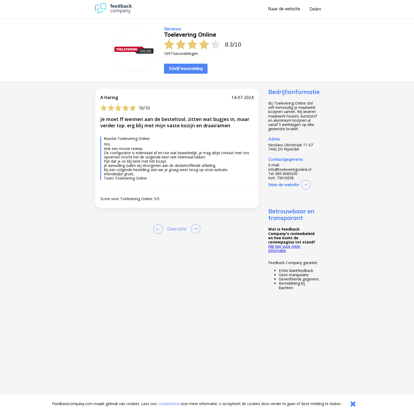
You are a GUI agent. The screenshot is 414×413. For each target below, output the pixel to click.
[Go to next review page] (194, 229)
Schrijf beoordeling (186, 68)
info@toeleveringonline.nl (289, 169)
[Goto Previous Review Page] (159, 229)
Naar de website (284, 9)
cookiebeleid (168, 403)
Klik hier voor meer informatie (284, 248)
